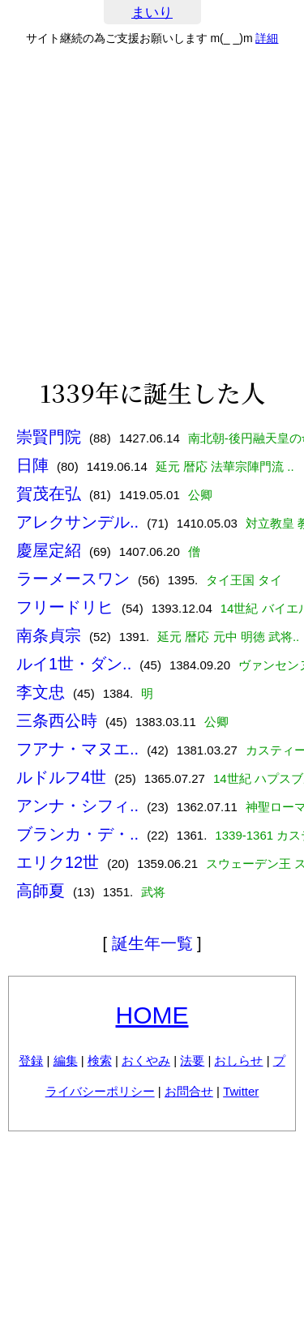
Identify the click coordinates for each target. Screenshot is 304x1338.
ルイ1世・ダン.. (73, 664)
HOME (152, 1015)
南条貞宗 (48, 635)
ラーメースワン (73, 579)
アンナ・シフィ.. (77, 805)
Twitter (241, 1091)
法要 (192, 1060)
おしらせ (238, 1060)
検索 (100, 1060)
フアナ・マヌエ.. (77, 749)
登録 (31, 1060)
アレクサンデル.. (77, 522)
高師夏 (40, 891)
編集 (66, 1060)
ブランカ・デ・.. (77, 834)
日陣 (32, 465)
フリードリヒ (64, 607)
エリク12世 (57, 862)
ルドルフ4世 (61, 777)
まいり (152, 12)
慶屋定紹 (48, 550)
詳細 (266, 38)
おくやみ (146, 1060)
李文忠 (40, 692)
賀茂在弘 (48, 493)
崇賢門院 (48, 437)
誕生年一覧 (152, 943)
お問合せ (189, 1091)
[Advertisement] (152, 212)
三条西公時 (56, 720)
